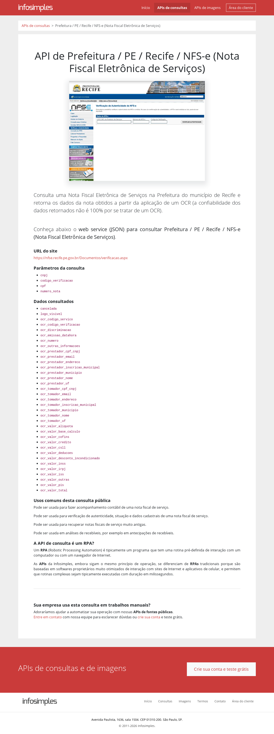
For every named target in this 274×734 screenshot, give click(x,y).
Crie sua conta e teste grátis (221, 669)
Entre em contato (48, 617)
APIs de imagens (207, 7)
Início (145, 7)
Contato (220, 701)
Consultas (165, 701)
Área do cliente (241, 7)
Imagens (185, 701)
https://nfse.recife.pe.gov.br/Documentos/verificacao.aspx (81, 257)
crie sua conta (149, 617)
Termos (202, 701)
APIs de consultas (172, 7)
